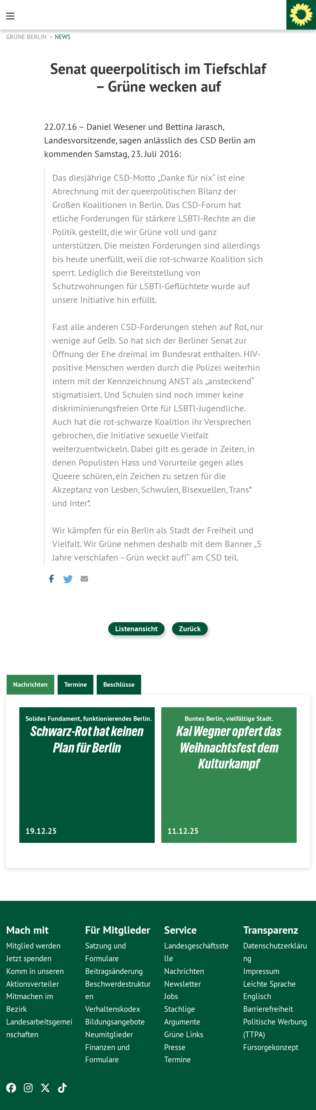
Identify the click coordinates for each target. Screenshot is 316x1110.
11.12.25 (183, 831)
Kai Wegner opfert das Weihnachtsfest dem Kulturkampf (229, 747)
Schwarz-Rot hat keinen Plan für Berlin (87, 739)
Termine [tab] (75, 684)
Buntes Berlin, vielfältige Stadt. (229, 718)
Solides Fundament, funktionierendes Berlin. (89, 718)
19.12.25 (41, 831)
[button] (50, 578)
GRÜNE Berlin (27, 37)
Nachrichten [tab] (30, 684)
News (62, 37)
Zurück (190, 628)
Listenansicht (136, 628)
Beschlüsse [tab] (119, 684)
